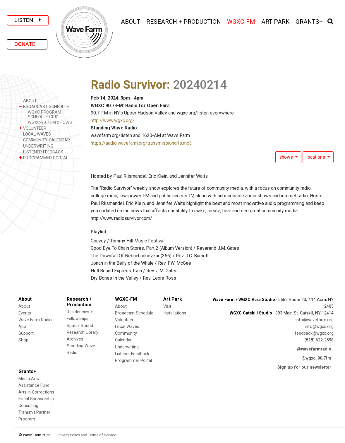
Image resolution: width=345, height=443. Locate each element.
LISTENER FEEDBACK (41, 152)
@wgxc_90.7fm (316, 358)
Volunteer (124, 319)
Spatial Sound (80, 325)
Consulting (28, 405)
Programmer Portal (133, 360)
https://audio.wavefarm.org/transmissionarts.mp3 (141, 143)
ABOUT (131, 21)
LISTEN (27, 20)
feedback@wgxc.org (314, 333)
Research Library (82, 332)
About (24, 306)
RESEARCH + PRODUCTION (184, 21)
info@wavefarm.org (315, 319)
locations (316, 157)
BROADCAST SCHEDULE (44, 106)
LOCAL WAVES (35, 134)
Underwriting (127, 347)
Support (26, 333)
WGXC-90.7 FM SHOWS (50, 122)
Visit (167, 306)
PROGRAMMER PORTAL (43, 157)
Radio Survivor (129, 85)
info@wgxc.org (319, 326)
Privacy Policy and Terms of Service (86, 435)
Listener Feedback (132, 353)
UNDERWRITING (36, 146)
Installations (174, 313)
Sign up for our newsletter (304, 367)
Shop (23, 340)
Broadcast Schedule (134, 313)
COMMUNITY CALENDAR (44, 140)
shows (286, 157)
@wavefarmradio (314, 349)
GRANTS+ (309, 21)
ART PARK (276, 21)
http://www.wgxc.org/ (113, 120)
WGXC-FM (242, 21)
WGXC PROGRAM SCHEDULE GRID (44, 114)
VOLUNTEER (32, 128)
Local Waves (127, 326)
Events (24, 313)
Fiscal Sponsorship (36, 398)
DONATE (27, 44)
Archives (75, 339)
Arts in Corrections (36, 392)
